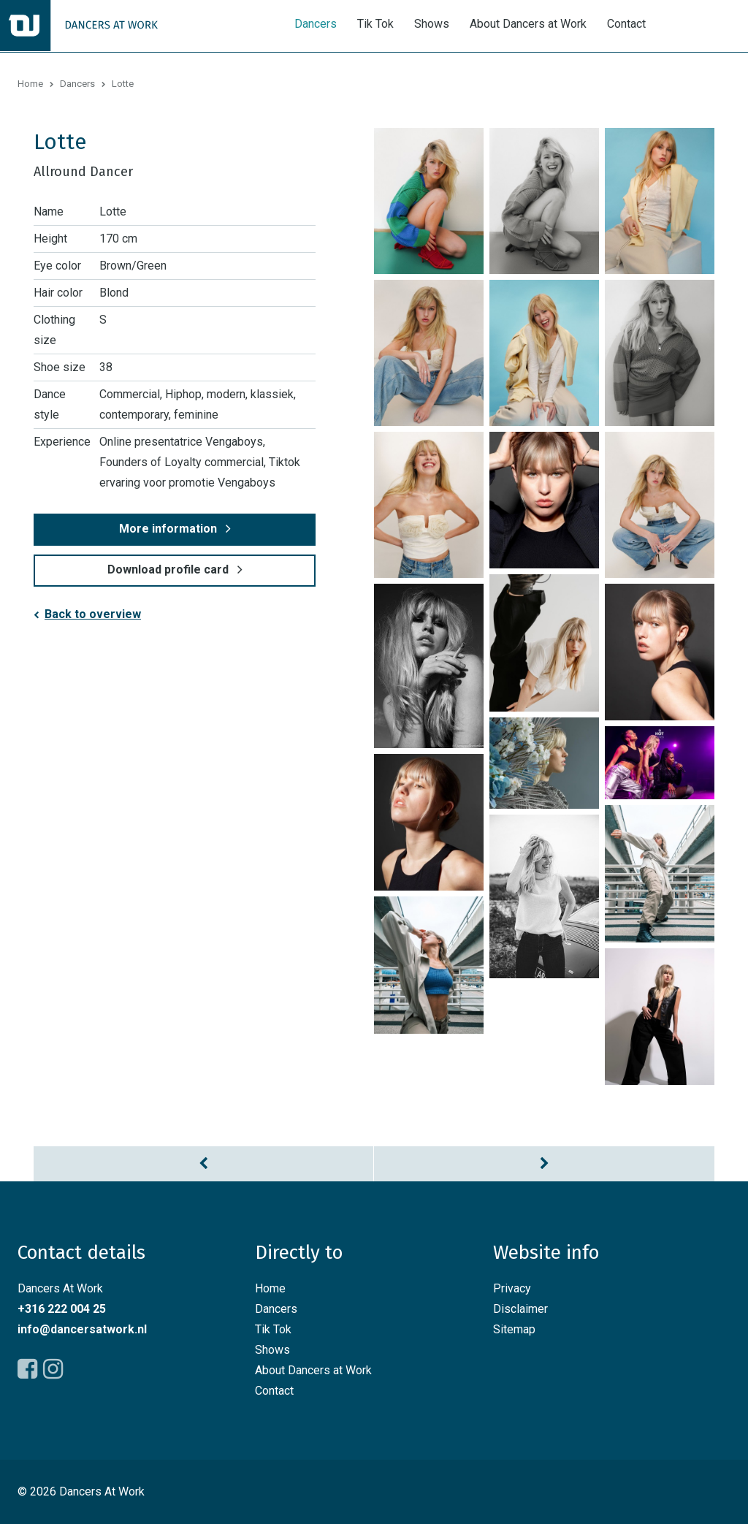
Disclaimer (520, 1309)
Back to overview (93, 614)
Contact (626, 24)
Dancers (315, 24)
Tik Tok (375, 24)
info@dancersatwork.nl (82, 1329)
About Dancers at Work (528, 24)
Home (30, 83)
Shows (431, 24)
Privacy (512, 1288)
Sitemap (514, 1329)
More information (168, 529)
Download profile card (168, 569)
